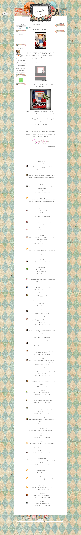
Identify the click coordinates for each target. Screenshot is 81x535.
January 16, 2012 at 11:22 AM (42, 205)
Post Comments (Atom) (43, 514)
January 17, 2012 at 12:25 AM (42, 337)
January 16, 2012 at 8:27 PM (41, 313)
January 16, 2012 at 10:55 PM (42, 324)
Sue (40, 406)
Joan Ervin (40, 316)
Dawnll (40, 227)
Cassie (40, 163)
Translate (21, 28)
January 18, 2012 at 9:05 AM (41, 386)
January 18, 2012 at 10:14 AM (42, 394)
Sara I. (40, 358)
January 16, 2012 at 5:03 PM (41, 273)
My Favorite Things (52, 147)
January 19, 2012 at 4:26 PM (41, 413)
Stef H (40, 246)
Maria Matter (40, 219)
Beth (40, 501)
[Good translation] (38, 520)
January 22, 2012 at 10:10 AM (42, 455)
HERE (46, 29)
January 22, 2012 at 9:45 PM (41, 464)
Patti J (40, 173)
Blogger (62, 23)
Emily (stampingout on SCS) (40, 340)
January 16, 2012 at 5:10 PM (41, 289)
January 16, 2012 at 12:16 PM (42, 232)
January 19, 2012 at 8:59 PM (41, 423)
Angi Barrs (41, 390)
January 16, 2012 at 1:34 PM (41, 243)
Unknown (41, 441)
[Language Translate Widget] (21, 26)
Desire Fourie (40, 328)
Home (41, 511)
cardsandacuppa (40, 195)
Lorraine (40, 398)
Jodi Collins (40, 485)
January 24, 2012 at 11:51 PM (42, 497)
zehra (41, 468)
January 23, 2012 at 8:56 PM (41, 472)
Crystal (21, 55)
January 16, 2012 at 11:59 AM (42, 216)
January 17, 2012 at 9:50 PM (41, 364)
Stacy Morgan (40, 493)
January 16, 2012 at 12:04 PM (42, 224)
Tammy (40, 235)
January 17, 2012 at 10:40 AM (42, 354)
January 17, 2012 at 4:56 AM (41, 345)
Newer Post (28, 511)
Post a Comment (40, 509)
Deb (40, 184)
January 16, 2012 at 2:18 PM (41, 256)
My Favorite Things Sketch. (45, 57)
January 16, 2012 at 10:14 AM (42, 192)
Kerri (41, 348)
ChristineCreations (40, 458)
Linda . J (40, 208)
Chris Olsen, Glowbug (41, 417)
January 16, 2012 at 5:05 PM (41, 281)
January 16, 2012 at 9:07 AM (41, 169)
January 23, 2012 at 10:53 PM (42, 482)
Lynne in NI (40, 267)
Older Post (53, 511)
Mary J (40, 259)
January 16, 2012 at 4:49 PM (41, 263)
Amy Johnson (40, 450)
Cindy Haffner (40, 309)
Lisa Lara (40, 277)
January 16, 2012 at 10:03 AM (42, 181)
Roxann (40, 379)
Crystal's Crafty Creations (39, 10)
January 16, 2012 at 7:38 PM (41, 305)
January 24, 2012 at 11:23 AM (42, 489)
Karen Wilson (40, 285)
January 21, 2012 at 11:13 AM (42, 437)
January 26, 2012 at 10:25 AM (42, 505)
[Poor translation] (41, 520)
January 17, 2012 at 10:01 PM (42, 375)
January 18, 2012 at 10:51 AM (42, 402)
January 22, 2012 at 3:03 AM (41, 447)
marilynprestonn (41, 292)
